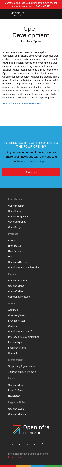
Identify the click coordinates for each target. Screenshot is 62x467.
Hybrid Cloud (14, 246)
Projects (12, 240)
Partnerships (15, 342)
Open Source (15, 211)
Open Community (17, 221)
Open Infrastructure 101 (21, 331)
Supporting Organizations (21, 366)
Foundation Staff (17, 320)
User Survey (14, 251)
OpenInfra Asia (16, 409)
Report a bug (14, 457)
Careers (12, 326)
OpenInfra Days (16, 286)
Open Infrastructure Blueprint (23, 267)
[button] (57, 14)
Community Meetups (19, 296)
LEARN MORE (42, 6)
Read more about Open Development (21, 103)
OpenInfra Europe (17, 414)
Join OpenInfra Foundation (22, 371)
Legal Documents (17, 347)
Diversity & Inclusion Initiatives (23, 337)
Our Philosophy (16, 205)
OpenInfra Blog (16, 385)
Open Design (15, 227)
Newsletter (14, 395)
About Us (13, 310)
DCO (10, 256)
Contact (12, 353)
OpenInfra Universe (18, 262)
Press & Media (15, 390)
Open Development (18, 216)
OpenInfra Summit (17, 280)
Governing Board (16, 315)
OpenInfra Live (15, 291)
